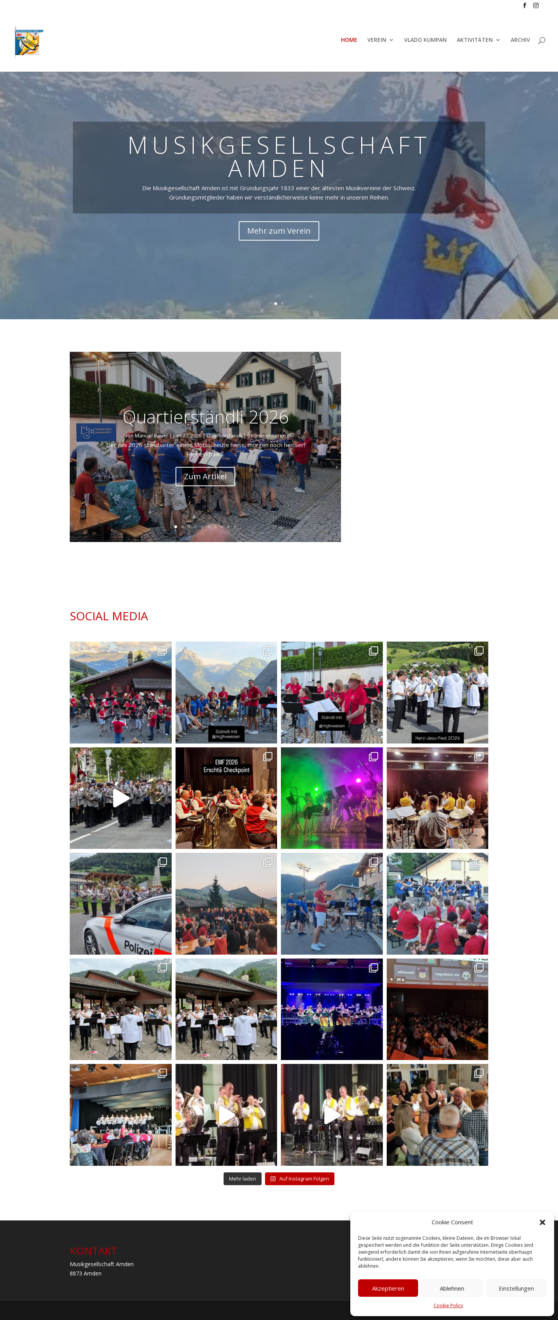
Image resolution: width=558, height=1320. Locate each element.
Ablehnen (452, 1288)
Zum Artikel (205, 476)
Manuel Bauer (151, 435)
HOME (349, 44)
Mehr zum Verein (279, 230)
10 (235, 526)
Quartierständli (224, 435)
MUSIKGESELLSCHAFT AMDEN (279, 156)
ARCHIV (520, 44)
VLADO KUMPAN (425, 44)
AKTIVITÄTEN (475, 44)
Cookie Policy (448, 1305)
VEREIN (376, 44)
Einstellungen (516, 1288)
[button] (542, 1222)
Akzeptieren (388, 1288)
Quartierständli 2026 (205, 416)
